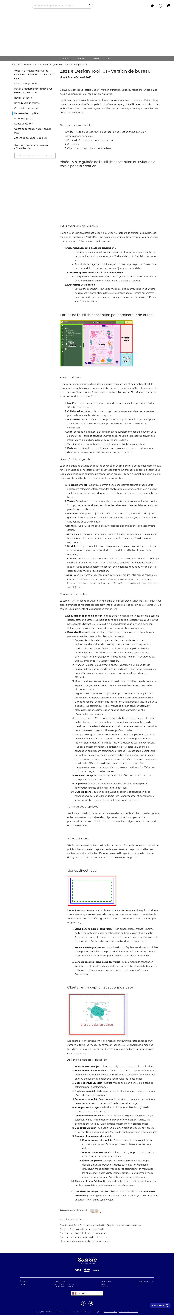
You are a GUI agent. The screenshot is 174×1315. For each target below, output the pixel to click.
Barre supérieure (23, 98)
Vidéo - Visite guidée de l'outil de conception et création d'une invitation (106, 132)
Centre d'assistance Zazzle (24, 64)
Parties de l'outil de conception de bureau (90, 140)
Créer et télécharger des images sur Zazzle (82, 1229)
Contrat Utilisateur (110, 1312)
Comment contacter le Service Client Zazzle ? (83, 1233)
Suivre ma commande (64, 1284)
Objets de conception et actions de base (89, 148)
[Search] (89, 5)
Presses (95, 58)
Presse (23, 1284)
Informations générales (51, 64)
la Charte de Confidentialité (128, 1312)
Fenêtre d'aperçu (23, 118)
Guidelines (73, 144)
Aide (103, 1284)
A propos (67, 58)
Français (82, 1293)
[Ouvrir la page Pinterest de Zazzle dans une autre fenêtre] (90, 1305)
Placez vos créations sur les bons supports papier (85, 1241)
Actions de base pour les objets (30, 138)
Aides (108, 58)
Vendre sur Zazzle (146, 1281)
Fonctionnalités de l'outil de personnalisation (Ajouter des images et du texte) (100, 1225)
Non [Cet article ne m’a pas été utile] (98, 1212)
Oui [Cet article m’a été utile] (93, 1212)
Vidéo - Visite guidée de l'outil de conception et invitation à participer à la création (34, 74)
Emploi (81, 58)
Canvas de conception (26, 108)
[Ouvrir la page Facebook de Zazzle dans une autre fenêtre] (83, 1305)
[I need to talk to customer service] (160, 1305)
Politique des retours (64, 1287)
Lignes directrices (23, 123)
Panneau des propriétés (26, 113)
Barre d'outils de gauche (27, 103)
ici (111, 94)
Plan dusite (106, 1281)
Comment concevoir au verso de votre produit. (84, 1237)
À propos (24, 1281)
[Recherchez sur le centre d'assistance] (35, 155)
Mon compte (60, 1281)
